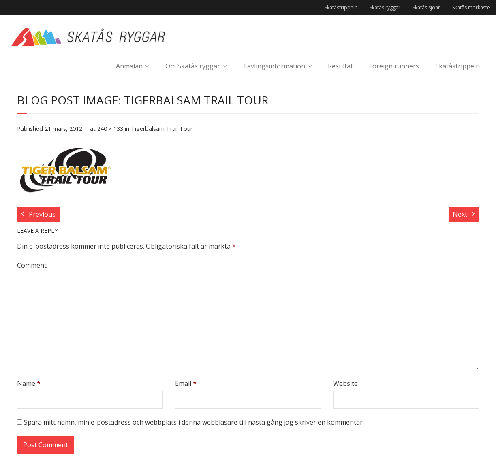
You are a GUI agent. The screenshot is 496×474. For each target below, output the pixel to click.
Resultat (340, 66)
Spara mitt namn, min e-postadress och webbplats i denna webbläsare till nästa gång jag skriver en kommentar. (194, 422)
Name (29, 383)
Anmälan (129, 66)
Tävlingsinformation (274, 66)
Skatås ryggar (385, 7)
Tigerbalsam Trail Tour (161, 128)
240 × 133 (110, 128)
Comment (32, 265)
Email (186, 383)
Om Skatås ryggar (192, 66)
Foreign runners (394, 66)
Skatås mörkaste (471, 7)
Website (345, 383)
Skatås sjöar (426, 7)
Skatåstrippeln (341, 7)
